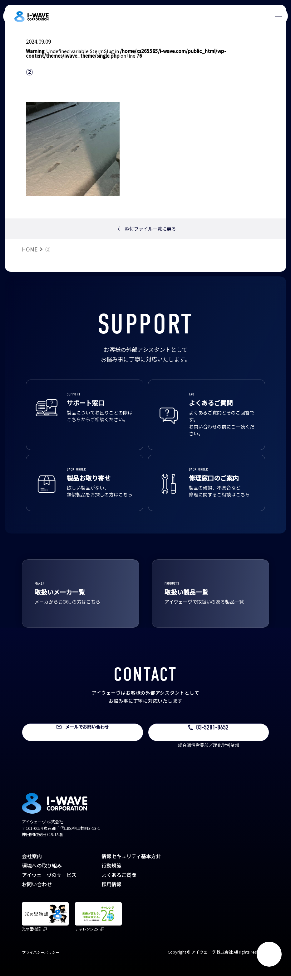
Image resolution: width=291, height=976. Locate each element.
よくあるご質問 (118, 874)
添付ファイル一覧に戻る (145, 228)
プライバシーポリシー (40, 952)
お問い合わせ (37, 884)
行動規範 (111, 865)
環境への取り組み (42, 865)
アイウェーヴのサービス (49, 874)
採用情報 (111, 884)
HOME (29, 249)
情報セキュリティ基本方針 (131, 856)
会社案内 (32, 856)
